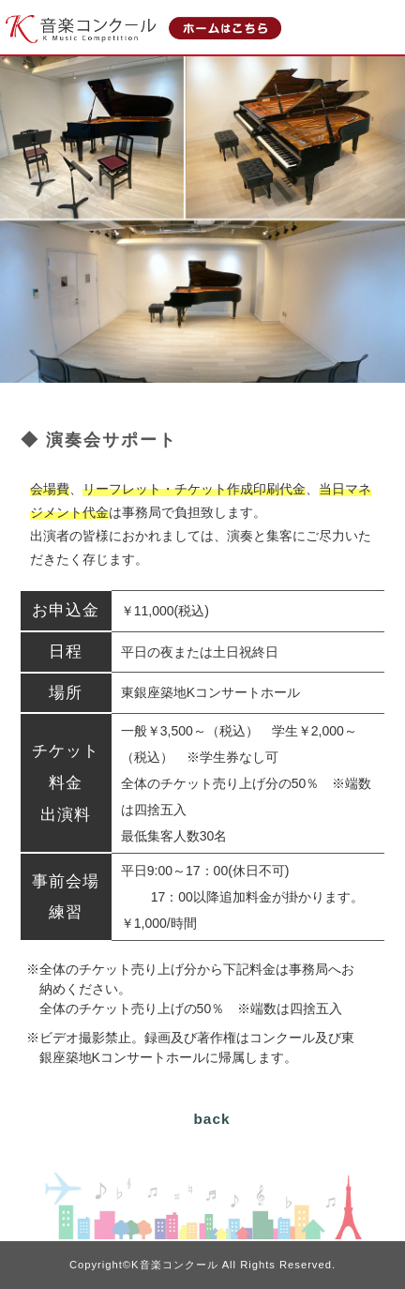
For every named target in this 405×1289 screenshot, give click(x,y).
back (211, 1119)
